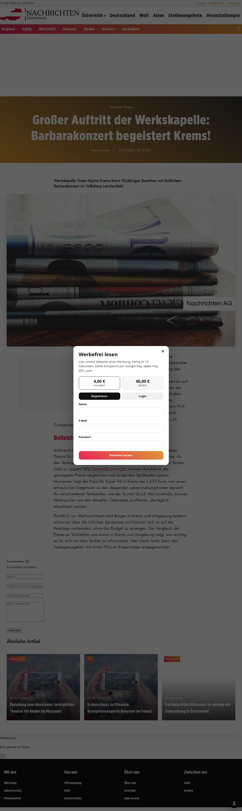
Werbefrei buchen (121, 455)
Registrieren (99, 396)
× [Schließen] (162, 351)
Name (83, 404)
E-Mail (83, 420)
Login (142, 396)
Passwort (85, 437)
